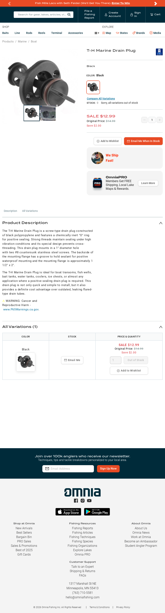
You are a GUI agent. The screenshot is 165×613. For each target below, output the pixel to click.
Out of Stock (136, 360)
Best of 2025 (24, 550)
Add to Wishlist (108, 141)
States (122, 33)
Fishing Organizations (82, 546)
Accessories (75, 32)
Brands (138, 33)
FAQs (82, 575)
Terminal (56, 32)
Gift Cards (24, 554)
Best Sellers (24, 532)
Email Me (72, 360)
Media (155, 33)
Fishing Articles (82, 532)
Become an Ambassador (140, 541)
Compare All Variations (101, 98)
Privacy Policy (123, 607)
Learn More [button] (148, 183)
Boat (34, 41)
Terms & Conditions (100, 607)
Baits (5, 32)
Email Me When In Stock (143, 141)
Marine (22, 41)
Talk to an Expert (82, 566)
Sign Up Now (115, 468)
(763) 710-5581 (82, 593)
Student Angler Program (141, 546)
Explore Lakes (82, 550)
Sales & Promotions (24, 546)
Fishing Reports (82, 528)
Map (106, 32)
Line (17, 32)
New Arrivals (24, 528)
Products (8, 41)
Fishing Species (82, 541)
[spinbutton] (115, 360)
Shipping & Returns (82, 571)
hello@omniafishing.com (82, 597)
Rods (29, 32)
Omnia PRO (82, 554)
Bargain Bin (24, 537)
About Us (141, 528)
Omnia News (141, 532)
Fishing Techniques (82, 537)
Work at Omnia (141, 537)
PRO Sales (24, 541)
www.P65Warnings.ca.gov (20, 309)
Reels (41, 32)
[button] (82, 223)
